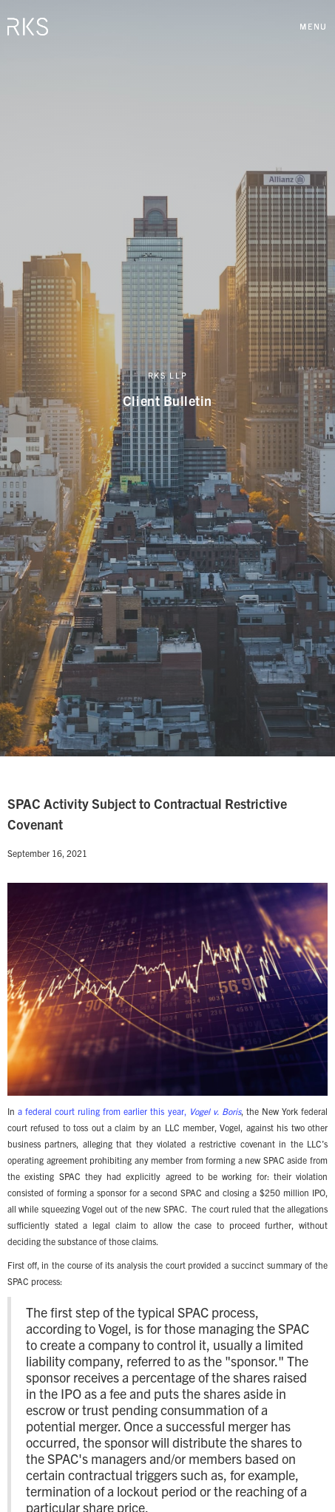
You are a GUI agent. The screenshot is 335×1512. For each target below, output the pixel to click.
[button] (314, 26)
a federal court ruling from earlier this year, (129, 1110)
